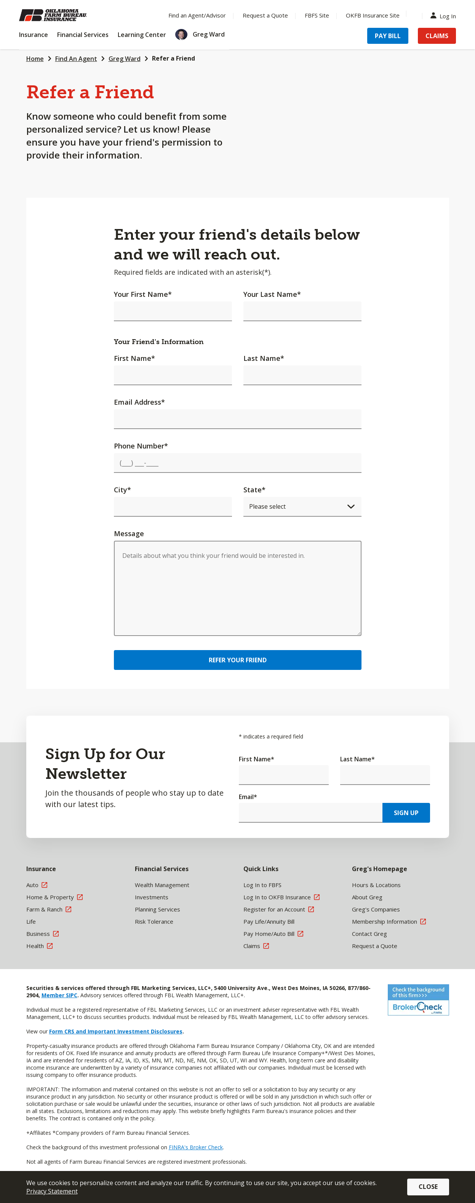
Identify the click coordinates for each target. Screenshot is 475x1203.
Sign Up (406, 813)
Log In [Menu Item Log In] (444, 15)
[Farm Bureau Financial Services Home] (68, 15)
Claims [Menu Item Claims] (436, 36)
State (254, 489)
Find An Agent (76, 58)
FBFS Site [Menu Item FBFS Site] (317, 15)
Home (35, 58)
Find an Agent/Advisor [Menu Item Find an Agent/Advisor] (197, 15)
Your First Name (143, 294)
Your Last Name (272, 294)
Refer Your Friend (238, 660)
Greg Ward (125, 58)
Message (129, 533)
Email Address (139, 402)
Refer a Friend (173, 58)
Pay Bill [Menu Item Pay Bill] (388, 36)
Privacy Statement (52, 1191)
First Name (134, 358)
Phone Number (141, 445)
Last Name (263, 358)
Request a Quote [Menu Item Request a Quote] (265, 15)
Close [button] (428, 1186)
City (122, 489)
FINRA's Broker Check (196, 1147)
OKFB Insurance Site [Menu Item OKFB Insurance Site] (373, 15)
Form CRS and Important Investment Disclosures (115, 1031)
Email (248, 797)
